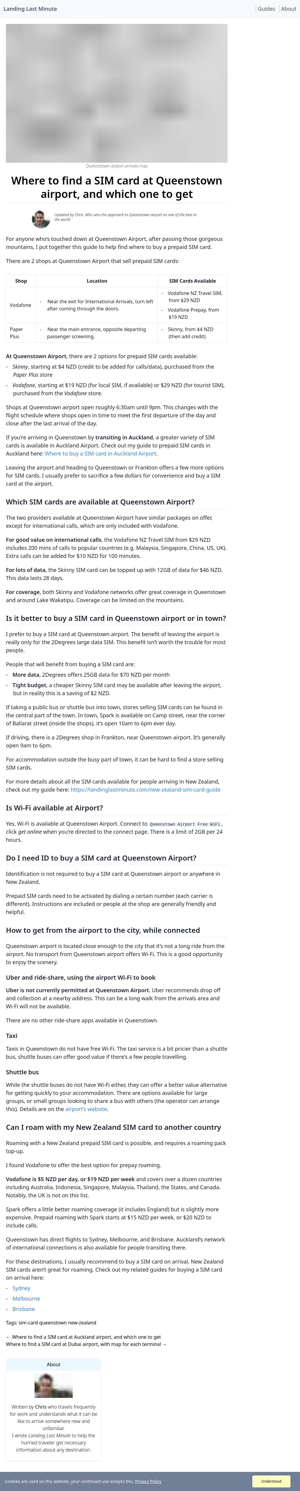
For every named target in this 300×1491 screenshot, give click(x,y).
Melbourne (26, 1298)
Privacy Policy (148, 1481)
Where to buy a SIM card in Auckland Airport (100, 453)
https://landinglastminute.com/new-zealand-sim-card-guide (145, 789)
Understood (271, 1481)
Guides (266, 8)
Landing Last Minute (30, 8)
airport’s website (86, 1109)
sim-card (27, 1322)
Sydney (21, 1288)
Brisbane (24, 1308)
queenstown (52, 1322)
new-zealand (81, 1322)
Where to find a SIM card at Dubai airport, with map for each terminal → (86, 1344)
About (288, 8)
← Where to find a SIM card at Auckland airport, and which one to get (83, 1337)
